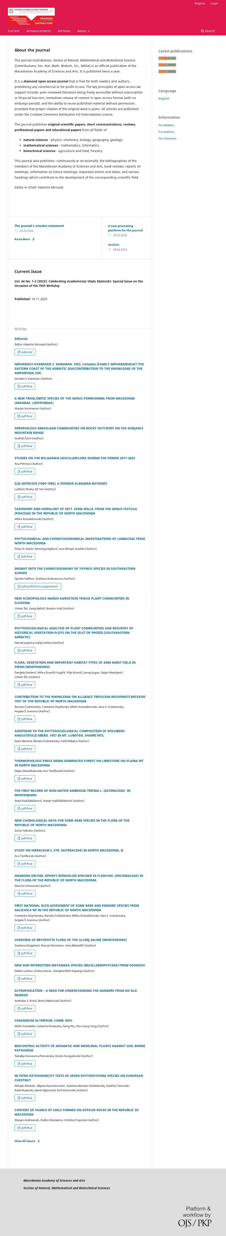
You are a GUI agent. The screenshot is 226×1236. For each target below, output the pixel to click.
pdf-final (26, 386)
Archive (113, 245)
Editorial (21, 339)
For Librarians (167, 138)
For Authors (166, 132)
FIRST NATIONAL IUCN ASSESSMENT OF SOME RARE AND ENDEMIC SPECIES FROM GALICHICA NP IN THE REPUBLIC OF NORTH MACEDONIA (77, 907)
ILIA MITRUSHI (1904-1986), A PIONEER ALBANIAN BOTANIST (61, 483)
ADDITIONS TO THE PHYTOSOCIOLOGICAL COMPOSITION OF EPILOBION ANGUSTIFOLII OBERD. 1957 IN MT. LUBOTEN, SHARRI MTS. (69, 733)
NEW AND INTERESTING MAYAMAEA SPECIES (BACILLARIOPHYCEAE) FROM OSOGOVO (80, 965)
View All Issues (25, 1141)
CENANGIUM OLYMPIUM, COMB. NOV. (44, 1020)
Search (208, 31)
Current (13, 31)
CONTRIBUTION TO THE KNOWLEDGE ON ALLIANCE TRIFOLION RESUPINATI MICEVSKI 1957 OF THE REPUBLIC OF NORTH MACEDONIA (80, 699)
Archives (64, 31)
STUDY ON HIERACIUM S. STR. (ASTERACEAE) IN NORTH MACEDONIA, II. (69, 850)
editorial (26, 352)
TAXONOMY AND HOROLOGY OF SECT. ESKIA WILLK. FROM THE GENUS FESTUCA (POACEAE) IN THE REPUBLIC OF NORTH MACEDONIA (76, 511)
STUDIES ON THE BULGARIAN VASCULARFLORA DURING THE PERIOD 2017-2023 (75, 458)
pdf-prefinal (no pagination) (39, 586)
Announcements (38, 31)
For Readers (166, 125)
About (82, 31)
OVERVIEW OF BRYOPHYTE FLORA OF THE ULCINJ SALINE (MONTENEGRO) (71, 940)
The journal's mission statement (39, 226)
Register (200, 3)
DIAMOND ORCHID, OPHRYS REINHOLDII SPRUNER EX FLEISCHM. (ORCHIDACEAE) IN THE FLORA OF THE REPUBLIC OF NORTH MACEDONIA (79, 878)
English (164, 98)
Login (214, 3)
